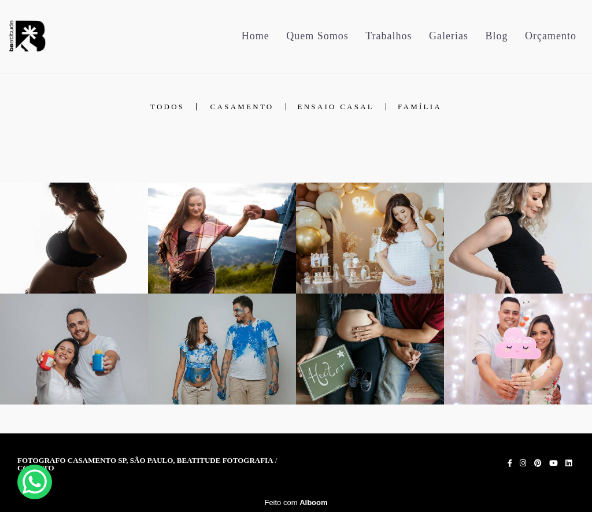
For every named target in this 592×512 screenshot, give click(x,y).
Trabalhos (388, 36)
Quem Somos (317, 36)
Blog (497, 36)
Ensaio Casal (336, 106)
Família (420, 106)
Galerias (448, 36)
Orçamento (550, 36)
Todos (167, 106)
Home (255, 36)
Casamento (242, 106)
